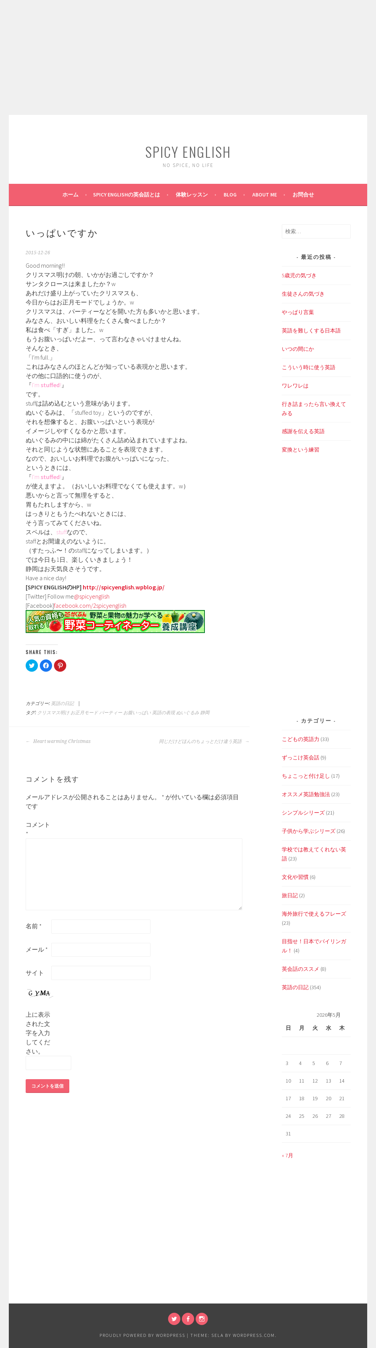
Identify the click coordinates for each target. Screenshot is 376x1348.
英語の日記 (62, 703)
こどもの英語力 (300, 739)
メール (37, 949)
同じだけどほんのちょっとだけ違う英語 (204, 741)
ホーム (70, 194)
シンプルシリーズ (303, 812)
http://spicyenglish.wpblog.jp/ (124, 587)
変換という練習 (300, 449)
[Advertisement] (188, 57)
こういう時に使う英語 (308, 367)
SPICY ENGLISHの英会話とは (126, 194)
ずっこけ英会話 (300, 757)
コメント (38, 829)
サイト (35, 973)
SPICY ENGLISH (188, 151)
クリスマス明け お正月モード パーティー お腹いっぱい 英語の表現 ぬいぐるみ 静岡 (123, 712)
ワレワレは (295, 385)
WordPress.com (254, 1335)
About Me (264, 194)
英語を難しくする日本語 (311, 330)
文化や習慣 (295, 877)
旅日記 (290, 895)
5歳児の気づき (299, 275)
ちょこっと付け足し (306, 775)
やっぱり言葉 (298, 312)
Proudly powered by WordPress (142, 1335)
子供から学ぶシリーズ (308, 831)
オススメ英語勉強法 (306, 794)
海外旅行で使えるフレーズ (314, 913)
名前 (34, 926)
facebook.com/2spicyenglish (90, 605)
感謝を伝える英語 (303, 431)
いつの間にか (298, 348)
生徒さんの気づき (303, 293)
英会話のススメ (300, 968)
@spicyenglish (92, 596)
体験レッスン (192, 194)
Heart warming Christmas (58, 741)
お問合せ (303, 194)
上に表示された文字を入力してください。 (38, 1033)
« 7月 (287, 1155)
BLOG (230, 194)
